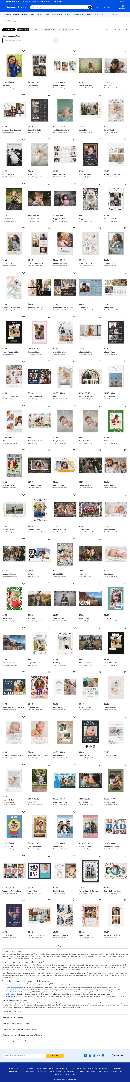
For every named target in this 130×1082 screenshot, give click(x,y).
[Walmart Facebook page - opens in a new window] (85, 1055)
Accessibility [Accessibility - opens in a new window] (117, 1068)
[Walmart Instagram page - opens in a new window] (103, 1055)
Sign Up (55, 1056)
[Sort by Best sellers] (120, 29)
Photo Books (99, 14)
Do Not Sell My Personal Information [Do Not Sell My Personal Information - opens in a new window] (111, 1071)
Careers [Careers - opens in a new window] (38, 1068)
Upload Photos (58, 1)
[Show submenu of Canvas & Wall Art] (84, 14)
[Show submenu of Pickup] (41, 14)
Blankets (89, 14)
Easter (32, 14)
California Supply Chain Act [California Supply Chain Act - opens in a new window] (87, 1071)
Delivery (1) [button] (23, 29)
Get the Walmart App (28, 1071)
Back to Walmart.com (12, 1)
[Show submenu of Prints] (48, 14)
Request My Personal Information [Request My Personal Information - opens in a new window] (65, 1074)
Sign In (122, 1)
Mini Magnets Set (11, 990)
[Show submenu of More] (116, 14)
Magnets (15, 21)
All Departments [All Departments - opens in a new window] (14, 1068)
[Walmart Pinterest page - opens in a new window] (94, 1055)
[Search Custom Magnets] (27, 40)
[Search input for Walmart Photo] (59, 7)
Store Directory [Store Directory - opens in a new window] (28, 1068)
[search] (55, 40)
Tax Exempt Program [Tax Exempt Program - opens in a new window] (11, 1071)
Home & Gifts (7, 21)
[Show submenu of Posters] (71, 14)
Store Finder (26, 1)
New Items (16, 14)
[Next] (73, 945)
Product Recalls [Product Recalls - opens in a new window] (104, 1068)
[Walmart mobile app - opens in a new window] (117, 1055)
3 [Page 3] (68, 945)
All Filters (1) (9, 29)
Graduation (24, 14)
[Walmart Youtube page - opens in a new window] (98, 1055)
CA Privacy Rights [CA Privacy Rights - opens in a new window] (69, 1071)
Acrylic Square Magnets (14, 996)
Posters (67, 14)
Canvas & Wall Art (78, 14)
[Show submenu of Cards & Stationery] (62, 14)
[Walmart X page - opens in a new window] (90, 1055)
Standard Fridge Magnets (14, 988)
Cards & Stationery (56, 14)
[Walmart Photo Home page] (16, 7)
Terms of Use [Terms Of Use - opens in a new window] (41, 1071)
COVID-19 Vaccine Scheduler (87, 1068)
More (113, 14)
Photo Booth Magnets (13, 992)
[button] (14, 50)
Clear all (78, 29)
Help (97, 7)
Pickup (39, 14)
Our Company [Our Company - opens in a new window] (48, 1068)
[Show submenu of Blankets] (92, 14)
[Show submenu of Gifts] (109, 14)
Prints (46, 14)
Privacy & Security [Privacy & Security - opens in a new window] (55, 1071)
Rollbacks (8, 14)
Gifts (107, 14)
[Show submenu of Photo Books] (103, 14)
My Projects (35, 1)
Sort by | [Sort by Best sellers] (109, 29)
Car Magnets (10, 994)
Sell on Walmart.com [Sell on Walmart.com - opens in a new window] (62, 1068)
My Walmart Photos (46, 1)
